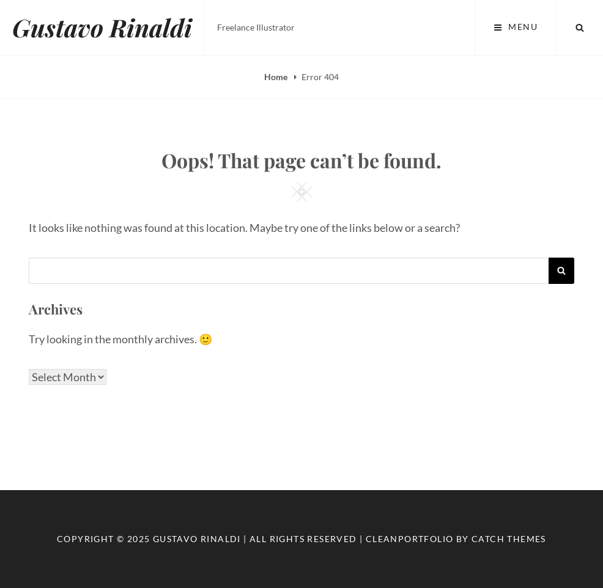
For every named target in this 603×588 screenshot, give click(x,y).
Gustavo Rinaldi (102, 27)
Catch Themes (509, 539)
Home (276, 77)
